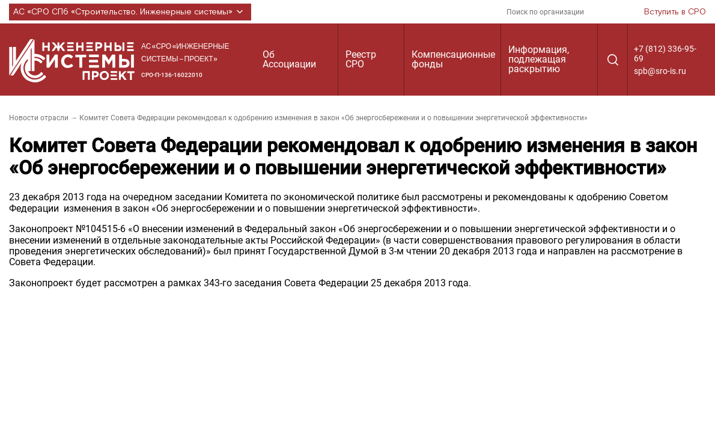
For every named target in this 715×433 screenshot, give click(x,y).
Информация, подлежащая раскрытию (538, 59)
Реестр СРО (360, 59)
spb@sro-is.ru (660, 71)
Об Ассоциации (289, 59)
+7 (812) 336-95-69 (665, 53)
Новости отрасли (38, 118)
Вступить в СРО (675, 12)
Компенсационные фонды (453, 59)
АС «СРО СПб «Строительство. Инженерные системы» (130, 12)
